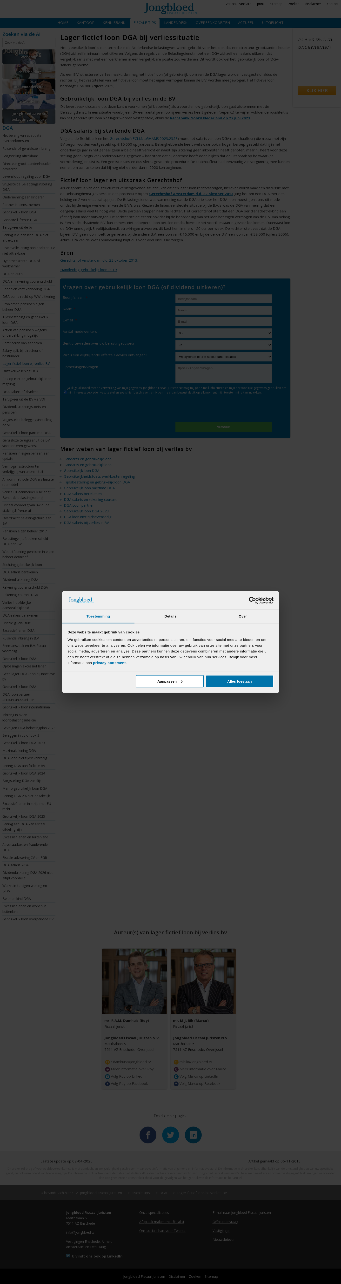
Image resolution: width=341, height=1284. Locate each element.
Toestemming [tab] (98, 616)
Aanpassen (169, 681)
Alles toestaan (239, 681)
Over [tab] (243, 616)
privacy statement (109, 663)
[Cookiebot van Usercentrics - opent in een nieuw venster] (252, 600)
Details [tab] (171, 616)
